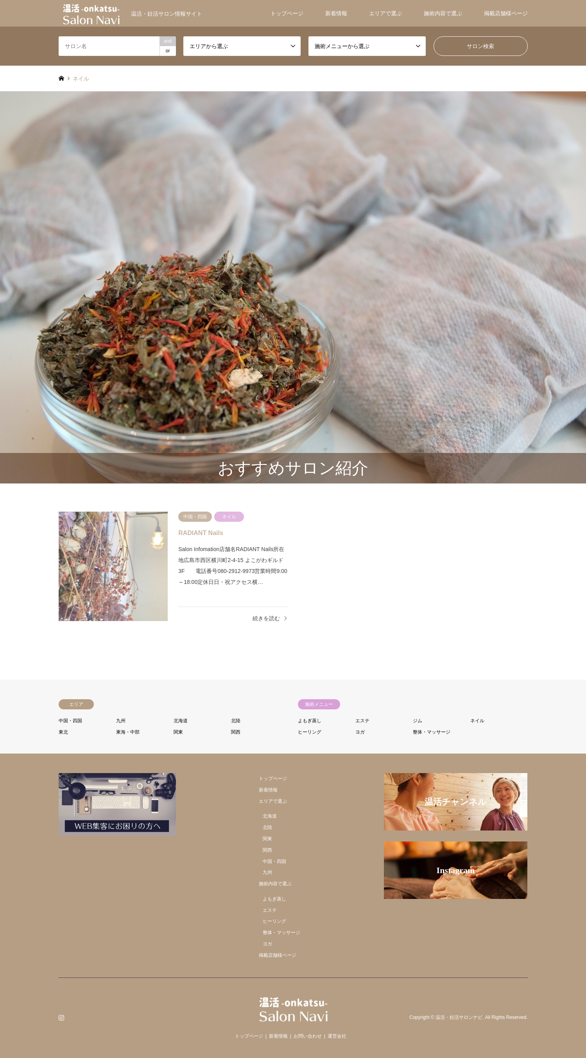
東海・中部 (128, 732)
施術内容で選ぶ (443, 13)
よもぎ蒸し (309, 720)
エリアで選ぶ (385, 13)
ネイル (477, 720)
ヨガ (360, 732)
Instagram (61, 1017)
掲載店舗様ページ (506, 13)
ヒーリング (309, 732)
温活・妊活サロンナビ (458, 1017)
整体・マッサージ (431, 732)
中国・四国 (70, 720)
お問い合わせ (308, 1036)
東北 (63, 732)
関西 (235, 732)
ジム (417, 720)
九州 (120, 720)
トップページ (287, 13)
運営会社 (337, 1036)
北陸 (235, 720)
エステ (362, 720)
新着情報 (336, 13)
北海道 (181, 720)
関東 (178, 732)
